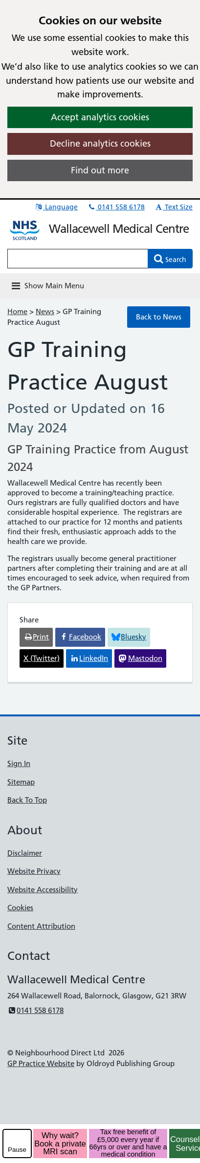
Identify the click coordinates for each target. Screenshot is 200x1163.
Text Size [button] (173, 207)
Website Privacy (34, 871)
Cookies (20, 907)
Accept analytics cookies (100, 117)
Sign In (18, 763)
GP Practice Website (40, 1063)
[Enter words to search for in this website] (77, 258)
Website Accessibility (42, 889)
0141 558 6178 (116, 207)
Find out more (100, 170)
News (45, 311)
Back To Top (27, 800)
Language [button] (56, 207)
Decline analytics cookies (100, 143)
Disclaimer (24, 853)
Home (17, 311)
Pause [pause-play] (17, 1149)
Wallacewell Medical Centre (119, 229)
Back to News (158, 316)
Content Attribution (41, 926)
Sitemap (21, 782)
